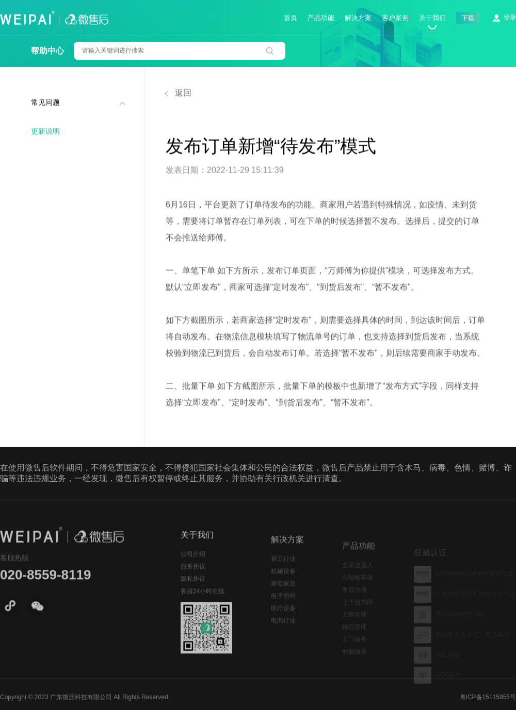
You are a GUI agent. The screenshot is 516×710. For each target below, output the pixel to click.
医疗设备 (283, 618)
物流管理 (354, 636)
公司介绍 (193, 561)
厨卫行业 (283, 568)
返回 (178, 94)
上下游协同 (357, 611)
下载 (468, 18)
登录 (510, 17)
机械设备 (283, 581)
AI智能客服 (357, 586)
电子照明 (283, 606)
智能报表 (354, 661)
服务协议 (193, 574)
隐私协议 (193, 586)
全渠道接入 (357, 574)
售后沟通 (354, 599)
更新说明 (45, 132)
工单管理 (354, 624)
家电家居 (283, 593)
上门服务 (354, 648)
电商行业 (283, 630)
